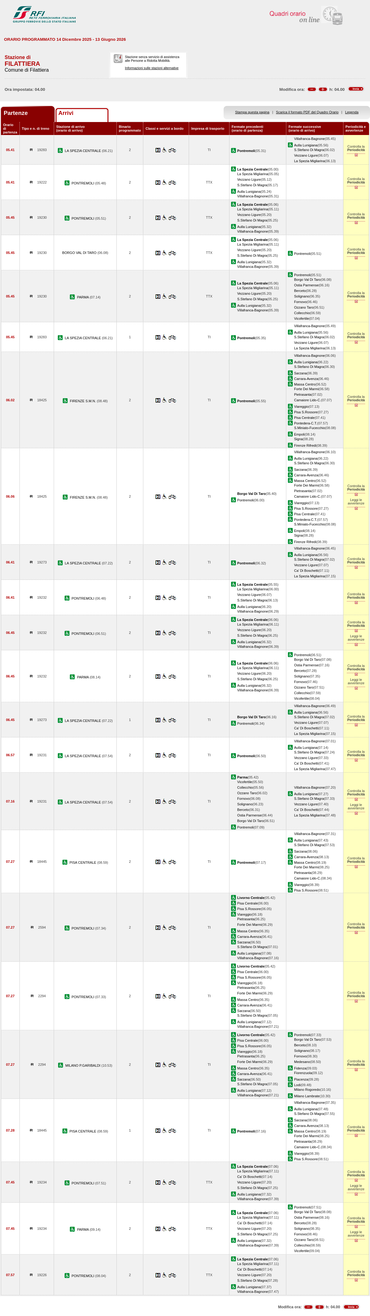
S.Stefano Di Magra (309, 150)
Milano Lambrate (307, 1096)
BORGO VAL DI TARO (79, 253)
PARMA (83, 297)
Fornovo (300, 302)
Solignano (301, 296)
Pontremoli (302, 253)
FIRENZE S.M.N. (83, 401)
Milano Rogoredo (307, 1089)
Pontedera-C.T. (305, 423)
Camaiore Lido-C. (307, 400)
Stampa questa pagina (252, 112)
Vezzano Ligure (305, 155)
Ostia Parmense (306, 285)
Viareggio (301, 406)
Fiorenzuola (303, 1073)
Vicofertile (301, 318)
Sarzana (300, 373)
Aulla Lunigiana (305, 145)
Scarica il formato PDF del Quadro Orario (307, 112)
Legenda (352, 112)
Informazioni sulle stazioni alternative (152, 68)
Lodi (297, 1085)
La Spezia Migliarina (309, 161)
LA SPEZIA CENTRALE (83, 151)
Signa (298, 439)
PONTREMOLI (83, 183)
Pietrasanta (302, 394)
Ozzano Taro (303, 307)
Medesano (302, 1062)
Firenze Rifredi (305, 445)
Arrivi (66, 113)
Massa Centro (304, 384)
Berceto (300, 291)
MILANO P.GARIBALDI (83, 1065)
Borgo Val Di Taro (307, 279)
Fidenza (300, 1068)
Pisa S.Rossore (305, 412)
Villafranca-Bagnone (309, 139)
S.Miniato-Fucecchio (309, 428)
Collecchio (302, 313)
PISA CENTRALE (83, 862)
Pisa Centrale (304, 418)
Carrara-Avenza (306, 379)
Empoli (299, 434)
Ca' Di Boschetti (306, 570)
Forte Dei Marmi (306, 389)
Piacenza (301, 1079)
